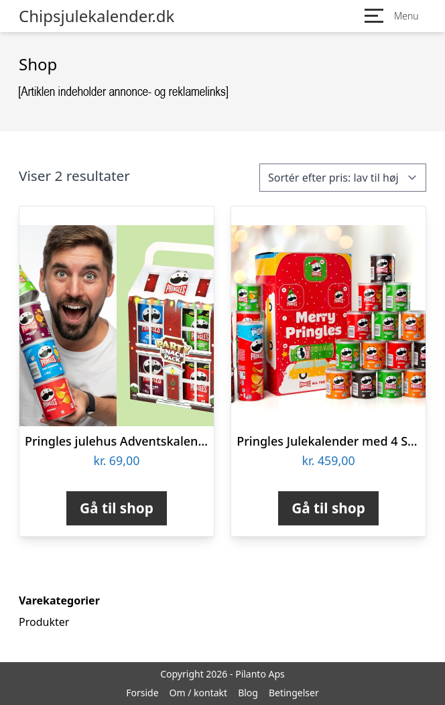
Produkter (44, 622)
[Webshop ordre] (342, 178)
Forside (142, 692)
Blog (248, 692)
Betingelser (294, 692)
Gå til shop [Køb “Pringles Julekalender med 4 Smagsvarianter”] (328, 508)
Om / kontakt (199, 692)
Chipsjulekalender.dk (96, 16)
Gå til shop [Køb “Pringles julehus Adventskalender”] (116, 508)
